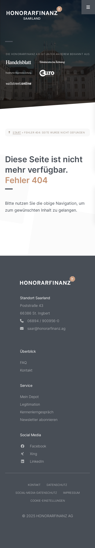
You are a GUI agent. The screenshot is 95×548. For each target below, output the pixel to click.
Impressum (71, 493)
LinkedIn (32, 461)
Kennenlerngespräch (36, 412)
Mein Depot (29, 397)
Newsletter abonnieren (39, 420)
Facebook (33, 446)
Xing (28, 454)
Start (17, 132)
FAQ (23, 363)
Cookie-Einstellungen (47, 501)
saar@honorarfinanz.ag (42, 328)
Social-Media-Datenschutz (36, 493)
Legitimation (30, 404)
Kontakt (26, 370)
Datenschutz (57, 485)
